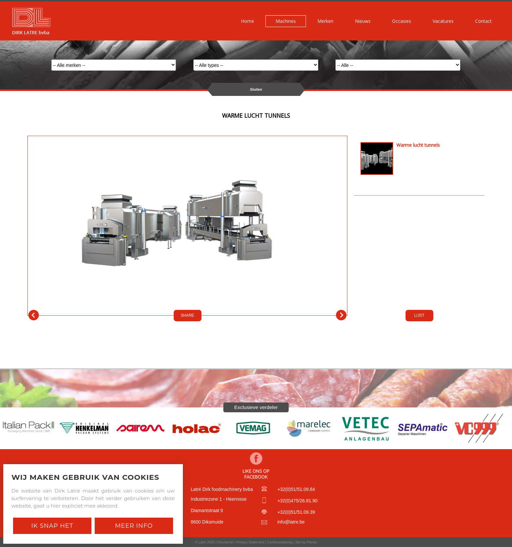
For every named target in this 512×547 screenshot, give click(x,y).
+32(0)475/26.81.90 (298, 500)
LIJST (419, 315)
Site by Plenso (306, 542)
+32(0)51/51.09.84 (296, 489)
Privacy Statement (250, 542)
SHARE (187, 315)
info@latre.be (291, 521)
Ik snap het (52, 525)
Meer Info (134, 525)
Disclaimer (225, 542)
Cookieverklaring (279, 542)
